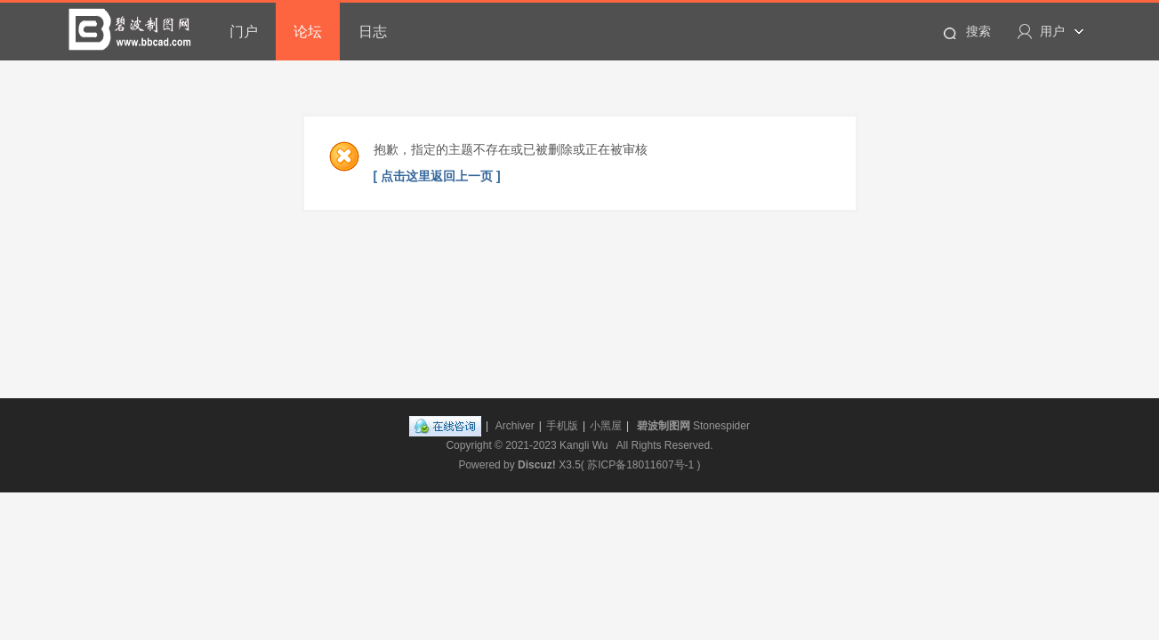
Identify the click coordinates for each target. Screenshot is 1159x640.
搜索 (978, 31)
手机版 (562, 426)
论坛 (308, 31)
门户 (243, 31)
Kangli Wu (583, 445)
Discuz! (537, 465)
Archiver (515, 426)
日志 (372, 31)
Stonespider (721, 426)
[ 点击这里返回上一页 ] (437, 176)
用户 (1052, 31)
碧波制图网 (663, 426)
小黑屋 (606, 426)
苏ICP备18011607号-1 (640, 465)
